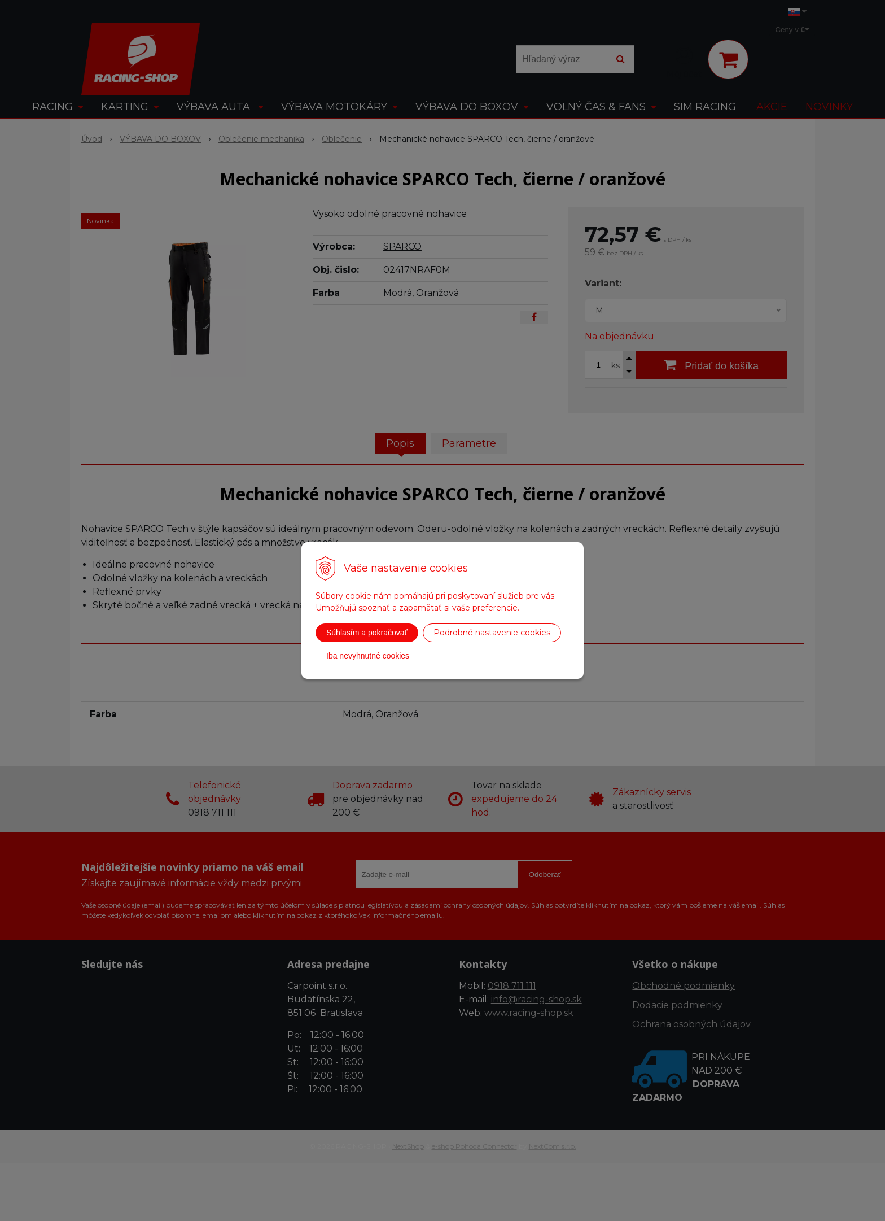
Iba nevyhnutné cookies (367, 655)
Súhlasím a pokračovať (367, 632)
